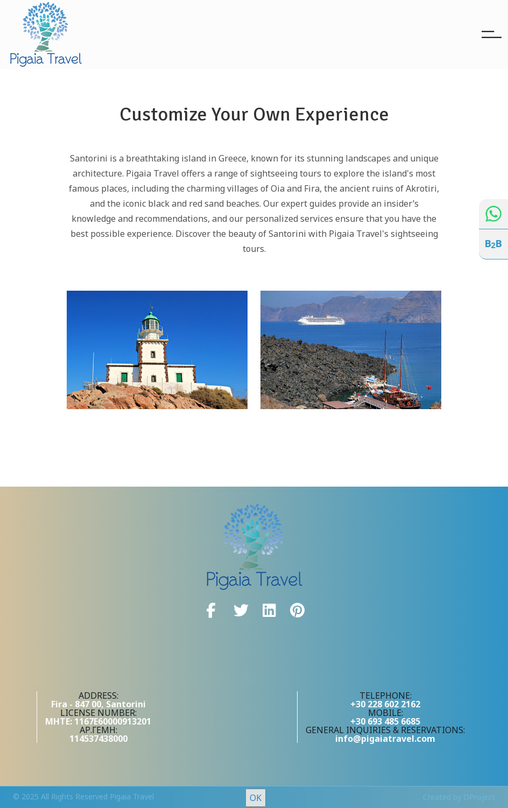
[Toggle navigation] (491, 34)
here (457, 792)
